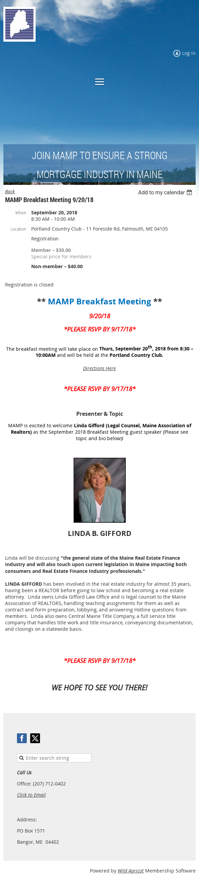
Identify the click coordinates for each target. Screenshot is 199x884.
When (20, 212)
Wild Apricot (131, 870)
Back (10, 191)
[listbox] (166, 192)
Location (18, 229)
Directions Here (99, 368)
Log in (189, 53)
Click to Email (31, 795)
